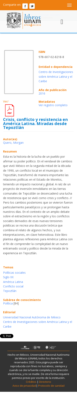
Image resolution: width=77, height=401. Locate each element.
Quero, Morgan (13, 143)
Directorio (44, 382)
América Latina (13, 282)
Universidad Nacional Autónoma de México (32, 317)
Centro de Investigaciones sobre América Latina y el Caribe (56, 76)
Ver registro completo (53, 105)
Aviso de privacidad (24, 385)
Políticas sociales (14, 273)
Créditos (31, 382)
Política (8, 303)
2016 (42, 93)
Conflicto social (13, 286)
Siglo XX (8, 277)
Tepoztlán (9, 291)
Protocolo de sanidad (51, 385)
